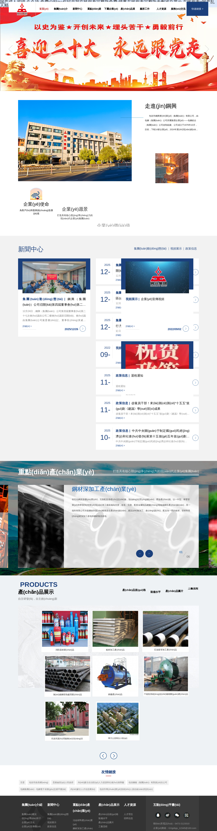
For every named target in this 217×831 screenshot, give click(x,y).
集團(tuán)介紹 (61, 15)
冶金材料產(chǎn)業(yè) (83, 769)
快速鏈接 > (197, 12)
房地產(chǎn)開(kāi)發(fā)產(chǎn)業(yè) (84, 802)
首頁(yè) (43, 12)
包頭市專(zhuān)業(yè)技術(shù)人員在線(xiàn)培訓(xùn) (126, 736)
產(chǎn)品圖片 (106, 769)
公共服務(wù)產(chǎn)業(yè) (81, 810)
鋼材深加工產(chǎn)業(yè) (83, 777)
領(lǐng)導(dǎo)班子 (32, 765)
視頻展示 (52, 769)
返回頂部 (194, 819)
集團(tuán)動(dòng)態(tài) (57, 763)
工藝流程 (103, 773)
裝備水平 (103, 765)
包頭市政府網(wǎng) (38, 729)
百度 (22, 729)
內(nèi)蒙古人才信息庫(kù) (82, 736)
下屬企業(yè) (111, 12)
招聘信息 (129, 765)
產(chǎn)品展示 (128, 15)
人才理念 (129, 761)
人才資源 (161, 12)
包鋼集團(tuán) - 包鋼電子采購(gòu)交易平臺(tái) (43, 736)
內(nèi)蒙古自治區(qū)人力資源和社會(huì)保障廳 (101, 729)
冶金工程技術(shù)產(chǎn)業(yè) (83, 794)
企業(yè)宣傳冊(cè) (32, 773)
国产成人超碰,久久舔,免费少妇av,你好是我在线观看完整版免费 (29, 829)
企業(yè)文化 (29, 769)
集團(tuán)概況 (30, 761)
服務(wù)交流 (178, 12)
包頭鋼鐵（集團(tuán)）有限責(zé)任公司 (148, 729)
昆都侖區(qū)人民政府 (63, 729)
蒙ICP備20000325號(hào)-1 (120, 819)
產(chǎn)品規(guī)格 (109, 761)
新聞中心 (77, 12)
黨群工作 (144, 12)
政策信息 (52, 773)
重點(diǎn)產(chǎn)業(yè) (94, 15)
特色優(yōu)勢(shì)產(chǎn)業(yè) (83, 786)
